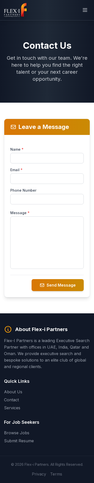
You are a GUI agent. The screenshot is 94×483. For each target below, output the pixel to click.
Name (17, 149)
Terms (56, 474)
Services (12, 407)
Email (16, 170)
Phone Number (23, 190)
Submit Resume (19, 440)
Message (20, 213)
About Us (13, 391)
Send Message (58, 285)
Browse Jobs (16, 432)
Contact (11, 399)
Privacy (39, 474)
